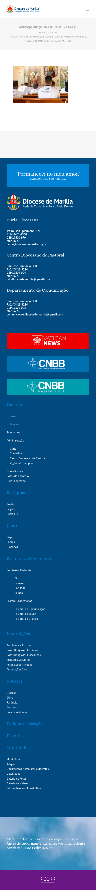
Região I (11, 504)
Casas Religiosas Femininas (23, 650)
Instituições (18, 633)
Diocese (14, 404)
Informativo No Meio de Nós (24, 788)
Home (42, 32)
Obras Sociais (15, 471)
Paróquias (16, 492)
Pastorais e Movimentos (30, 558)
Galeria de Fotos (16, 778)
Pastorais (12, 707)
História (11, 416)
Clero (12, 525)
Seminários (13, 432)
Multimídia (18, 747)
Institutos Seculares (18, 659)
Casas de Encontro (18, 476)
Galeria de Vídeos (17, 783)
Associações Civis (17, 669)
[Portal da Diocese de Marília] (23, 9)
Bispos (14, 424)
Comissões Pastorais (19, 570)
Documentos (14, 768)
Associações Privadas (19, 664)
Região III (12, 513)
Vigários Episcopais (21, 463)
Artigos (11, 764)
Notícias (52, 32)
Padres (11, 541)
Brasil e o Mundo (17, 712)
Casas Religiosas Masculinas (24, 654)
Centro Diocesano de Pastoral (28, 458)
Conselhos (16, 453)
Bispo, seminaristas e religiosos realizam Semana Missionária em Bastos (49, 36)
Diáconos (12, 546)
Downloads (13, 773)
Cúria (13, 448)
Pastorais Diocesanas (19, 600)
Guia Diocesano (16, 480)
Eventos (14, 735)
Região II (12, 509)
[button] (87, 9)
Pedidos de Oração (25, 723)
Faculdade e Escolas (19, 645)
